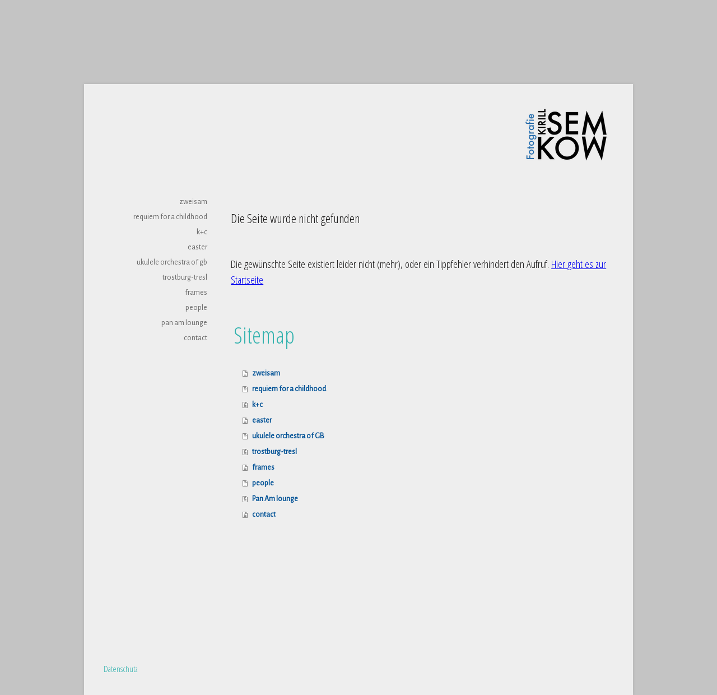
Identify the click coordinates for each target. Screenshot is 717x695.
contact (195, 338)
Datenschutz (121, 668)
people (196, 308)
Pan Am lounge (184, 323)
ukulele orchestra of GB (172, 262)
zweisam (193, 202)
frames (196, 292)
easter (197, 247)
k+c (202, 232)
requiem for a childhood (170, 217)
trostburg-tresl (184, 277)
